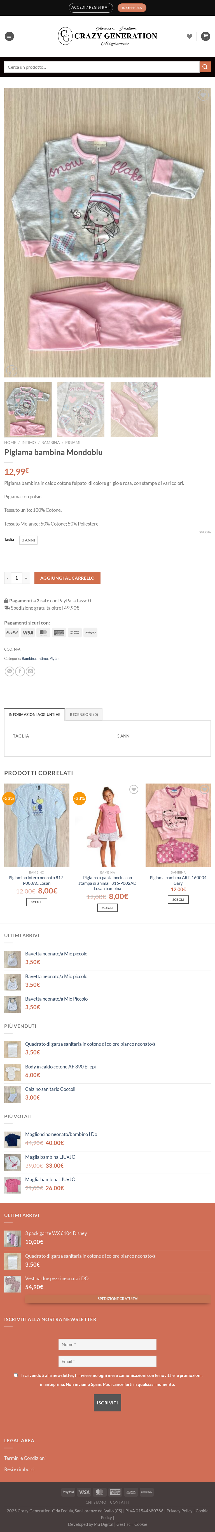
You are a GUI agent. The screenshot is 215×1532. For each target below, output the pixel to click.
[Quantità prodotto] (17, 578)
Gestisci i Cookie (131, 1524)
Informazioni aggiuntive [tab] (34, 714)
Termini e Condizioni (25, 1458)
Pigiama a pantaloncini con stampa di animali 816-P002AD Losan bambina (107, 883)
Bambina (50, 442)
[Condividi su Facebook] (20, 671)
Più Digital (104, 1524)
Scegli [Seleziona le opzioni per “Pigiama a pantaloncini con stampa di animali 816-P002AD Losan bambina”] (107, 907)
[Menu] (9, 36)
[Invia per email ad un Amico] (30, 671)
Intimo (29, 442)
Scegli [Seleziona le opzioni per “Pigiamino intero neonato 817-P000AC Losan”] (37, 902)
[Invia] (205, 66)
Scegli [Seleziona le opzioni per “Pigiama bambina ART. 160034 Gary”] (178, 899)
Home (10, 442)
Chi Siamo (96, 1502)
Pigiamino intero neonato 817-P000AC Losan (37, 880)
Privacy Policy (180, 1510)
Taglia (9, 539)
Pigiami (72, 442)
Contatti (119, 1502)
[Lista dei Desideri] (189, 36)
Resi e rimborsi (19, 1469)
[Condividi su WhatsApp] (9, 671)
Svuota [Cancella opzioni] (205, 532)
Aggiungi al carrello (67, 577)
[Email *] (107, 1361)
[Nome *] (107, 1344)
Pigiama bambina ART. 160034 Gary (178, 880)
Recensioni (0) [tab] (84, 714)
